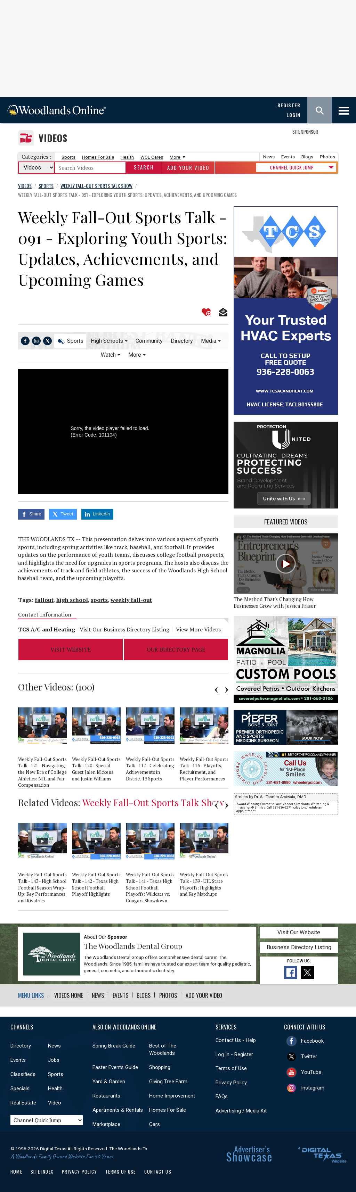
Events (288, 156)
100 (85, 685)
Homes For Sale (98, 157)
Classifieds (22, 1072)
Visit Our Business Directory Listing (124, 627)
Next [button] (226, 688)
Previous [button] (216, 688)
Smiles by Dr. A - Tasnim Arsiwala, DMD (270, 797)
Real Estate (23, 1100)
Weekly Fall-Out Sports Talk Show (153, 800)
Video (54, 1100)
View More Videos (198, 627)
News (269, 156)
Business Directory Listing (299, 945)
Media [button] (208, 341)
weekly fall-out (131, 598)
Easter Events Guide (115, 1065)
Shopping (159, 1065)
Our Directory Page (176, 647)
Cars (154, 1122)
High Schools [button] (107, 341)
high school (72, 598)
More (176, 157)
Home (16, 1169)
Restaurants (106, 1093)
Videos (53, 138)
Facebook (312, 1038)
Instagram (312, 1085)
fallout (44, 598)
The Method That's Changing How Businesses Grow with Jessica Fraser (275, 602)
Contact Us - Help (236, 1038)
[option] (45, 742)
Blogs (307, 156)
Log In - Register (234, 1052)
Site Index (42, 1169)
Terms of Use (231, 1066)
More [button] (134, 354)
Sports (68, 157)
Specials (20, 1086)
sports (99, 598)
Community (149, 341)
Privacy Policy (231, 1080)
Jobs (53, 1057)
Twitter (309, 1054)
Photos (327, 156)
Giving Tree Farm (168, 1079)
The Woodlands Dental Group (133, 944)
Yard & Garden (108, 1079)
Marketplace (106, 1122)
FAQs (222, 1094)
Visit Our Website (298, 930)
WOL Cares (151, 157)
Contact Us (157, 1169)
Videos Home (68, 993)
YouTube (311, 1069)
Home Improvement (172, 1093)
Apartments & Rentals (117, 1107)
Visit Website (70, 647)
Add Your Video (188, 167)
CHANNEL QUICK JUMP (292, 167)
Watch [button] (108, 354)
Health (127, 157)
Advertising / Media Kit (241, 1108)
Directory (182, 341)
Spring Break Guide (113, 1043)
